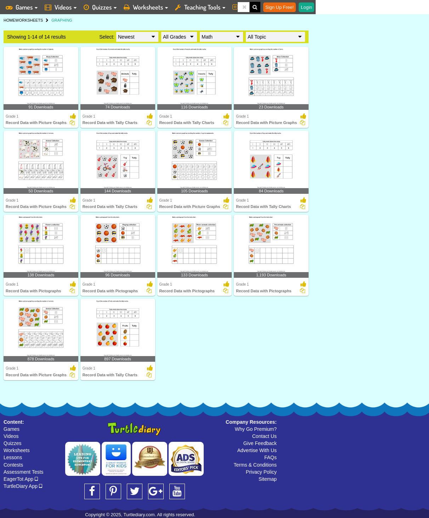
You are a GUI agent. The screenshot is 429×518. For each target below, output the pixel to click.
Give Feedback (260, 443)
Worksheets (17, 450)
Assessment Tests (24, 472)
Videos (11, 436)
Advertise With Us (257, 450)
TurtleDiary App (23, 486)
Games (11, 429)
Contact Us (264, 436)
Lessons (13, 457)
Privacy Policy (261, 472)
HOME (9, 20)
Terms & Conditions (255, 465)
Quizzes (13, 443)
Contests (13, 465)
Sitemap (268, 479)
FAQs (270, 457)
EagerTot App (21, 479)
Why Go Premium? (256, 429)
